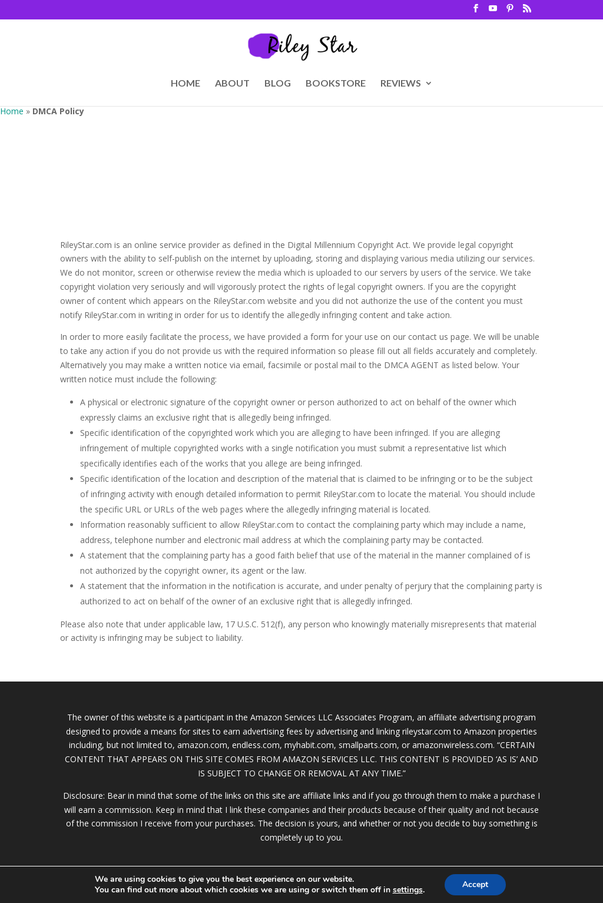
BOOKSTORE (336, 83)
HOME (185, 83)
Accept (475, 884)
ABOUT (232, 83)
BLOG (277, 83)
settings (408, 890)
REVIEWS (400, 83)
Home (12, 111)
